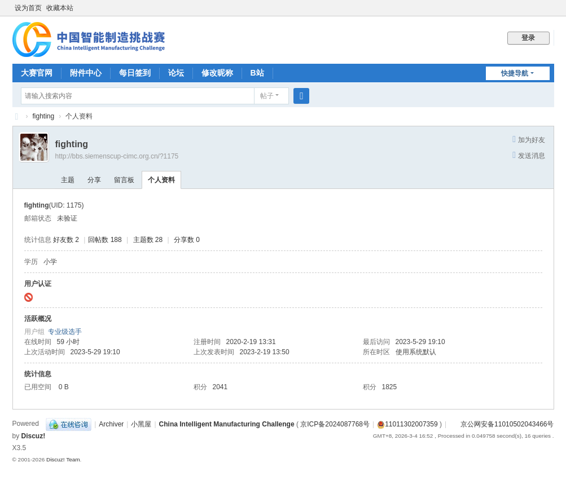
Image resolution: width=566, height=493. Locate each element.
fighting (44, 116)
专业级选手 (65, 332)
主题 (67, 180)
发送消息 (531, 156)
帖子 (267, 96)
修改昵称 (217, 72)
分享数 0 (187, 240)
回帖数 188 (104, 240)
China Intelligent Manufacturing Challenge (227, 424)
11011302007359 (407, 424)
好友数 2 (66, 240)
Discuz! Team (63, 459)
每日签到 (135, 72)
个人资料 (161, 180)
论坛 (176, 72)
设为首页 (28, 8)
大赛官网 (36, 72)
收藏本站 (59, 8)
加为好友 (531, 140)
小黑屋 (141, 424)
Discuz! (33, 436)
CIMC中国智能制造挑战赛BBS (16, 116)
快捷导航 (514, 73)
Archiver (111, 424)
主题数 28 (148, 240)
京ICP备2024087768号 (335, 424)
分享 (94, 180)
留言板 (124, 180)
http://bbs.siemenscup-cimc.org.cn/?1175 (117, 156)
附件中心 (86, 72)
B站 (257, 72)
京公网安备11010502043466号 (501, 424)
